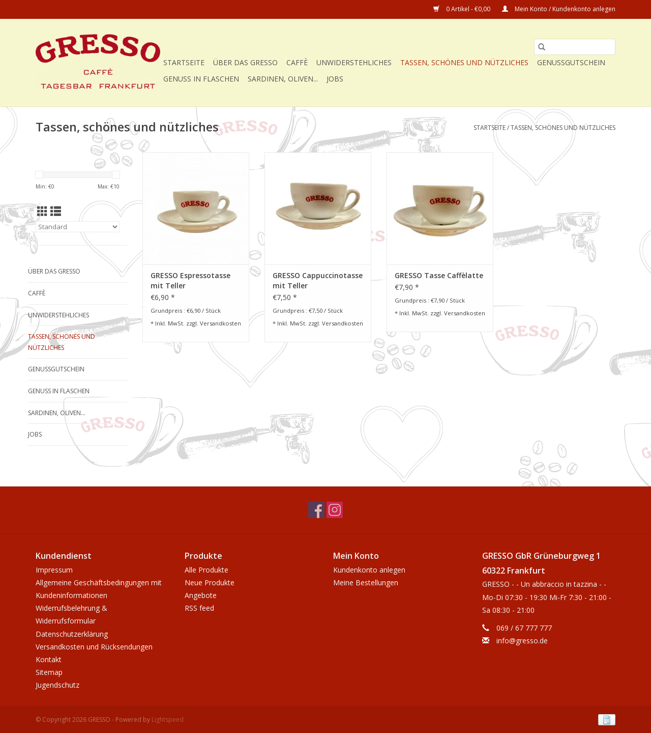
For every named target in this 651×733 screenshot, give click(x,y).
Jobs (335, 79)
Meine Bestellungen (365, 582)
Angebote (201, 595)
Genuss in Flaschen (201, 79)
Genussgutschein (571, 62)
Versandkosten (220, 323)
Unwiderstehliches (354, 62)
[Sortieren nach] (78, 226)
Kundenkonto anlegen (369, 570)
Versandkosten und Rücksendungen (94, 646)
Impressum (54, 570)
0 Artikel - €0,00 (462, 9)
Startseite (183, 62)
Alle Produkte (206, 570)
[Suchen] (574, 47)
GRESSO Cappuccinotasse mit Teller (318, 280)
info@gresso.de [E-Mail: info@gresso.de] (522, 640)
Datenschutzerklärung (72, 634)
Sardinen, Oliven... (283, 79)
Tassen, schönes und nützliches (464, 62)
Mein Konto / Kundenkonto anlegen (558, 9)
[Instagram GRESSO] (335, 510)
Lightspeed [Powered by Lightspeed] (168, 719)
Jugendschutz (57, 685)
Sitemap (49, 672)
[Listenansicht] (55, 211)
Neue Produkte (209, 582)
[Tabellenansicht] (42, 211)
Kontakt (49, 659)
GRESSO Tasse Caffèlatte (439, 275)
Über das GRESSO (245, 62)
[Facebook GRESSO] (316, 510)
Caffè (297, 62)
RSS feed (199, 608)
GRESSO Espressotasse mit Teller (190, 280)
